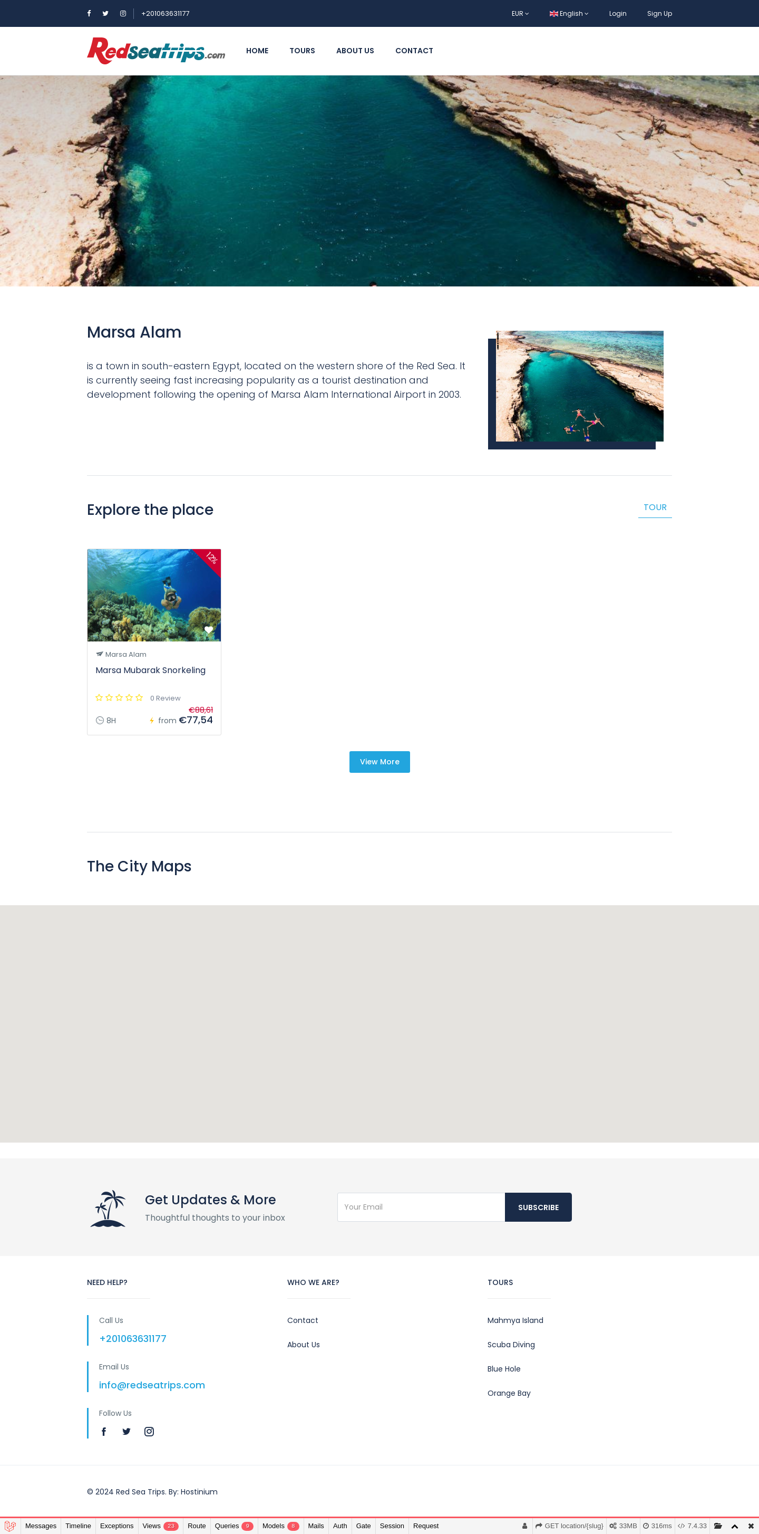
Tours (302, 50)
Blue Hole (504, 1369)
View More (380, 761)
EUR (520, 13)
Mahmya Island (515, 1320)
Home (257, 50)
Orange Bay (509, 1393)
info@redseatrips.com (152, 1385)
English (569, 13)
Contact (414, 50)
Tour (655, 507)
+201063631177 (165, 13)
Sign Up (659, 13)
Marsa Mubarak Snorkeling (150, 670)
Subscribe (538, 1207)
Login (618, 13)
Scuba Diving (511, 1344)
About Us (355, 50)
